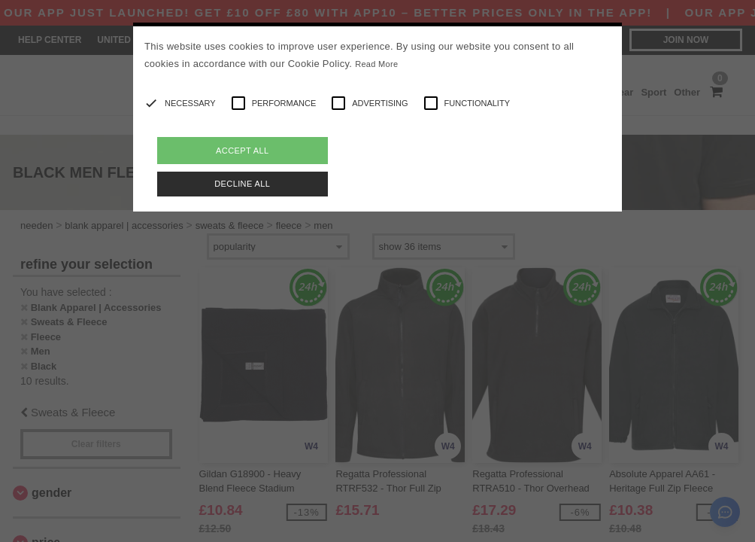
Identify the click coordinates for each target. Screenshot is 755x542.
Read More (376, 64)
